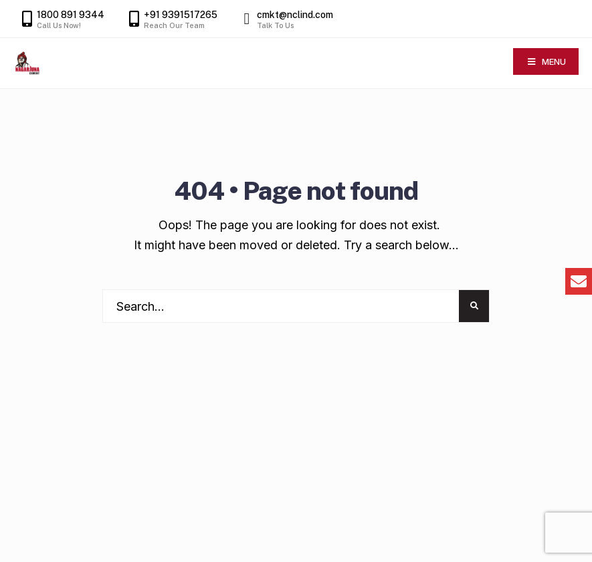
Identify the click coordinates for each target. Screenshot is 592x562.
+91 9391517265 (170, 19)
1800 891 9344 (60, 19)
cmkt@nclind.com (285, 19)
